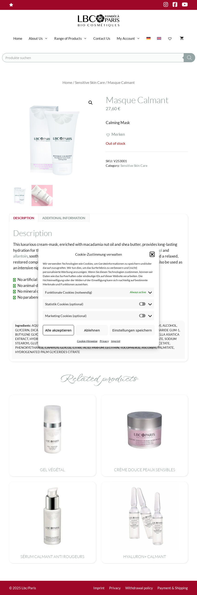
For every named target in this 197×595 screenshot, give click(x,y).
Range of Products (72, 38)
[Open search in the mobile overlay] (98, 57)
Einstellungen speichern (132, 330)
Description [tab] (23, 218)
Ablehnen (92, 330)
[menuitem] (148, 38)
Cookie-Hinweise (87, 341)
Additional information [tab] (63, 218)
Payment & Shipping (172, 588)
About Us (40, 38)
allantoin (20, 256)
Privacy (104, 341)
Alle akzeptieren (58, 330)
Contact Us (101, 38)
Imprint (115, 341)
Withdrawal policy (139, 588)
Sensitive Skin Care (90, 82)
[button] (152, 254)
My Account (130, 38)
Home (17, 38)
